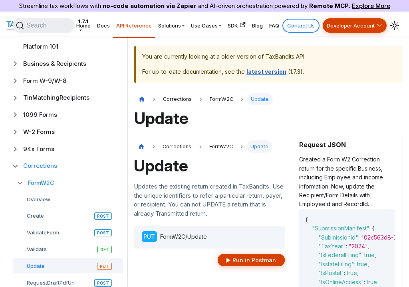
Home (115, 24)
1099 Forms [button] (40, 114)
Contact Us (306, 24)
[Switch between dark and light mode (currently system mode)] (394, 24)
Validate (37, 249)
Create (35, 215)
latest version (266, 71)
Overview (38, 199)
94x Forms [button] (38, 149)
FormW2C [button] (41, 182)
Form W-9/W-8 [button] (44, 81)
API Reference (159, 24)
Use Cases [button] (223, 24)
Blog (270, 24)
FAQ (284, 24)
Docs (132, 24)
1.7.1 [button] (86, 24)
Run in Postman (254, 260)
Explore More (371, 6)
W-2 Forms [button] (39, 132)
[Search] (74, 24)
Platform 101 (40, 46)
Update (36, 266)
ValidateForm (43, 232)
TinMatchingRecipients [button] (56, 97)
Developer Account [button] (352, 24)
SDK (252, 23)
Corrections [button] (40, 165)
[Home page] (141, 99)
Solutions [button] (192, 24)
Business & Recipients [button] (54, 63)
